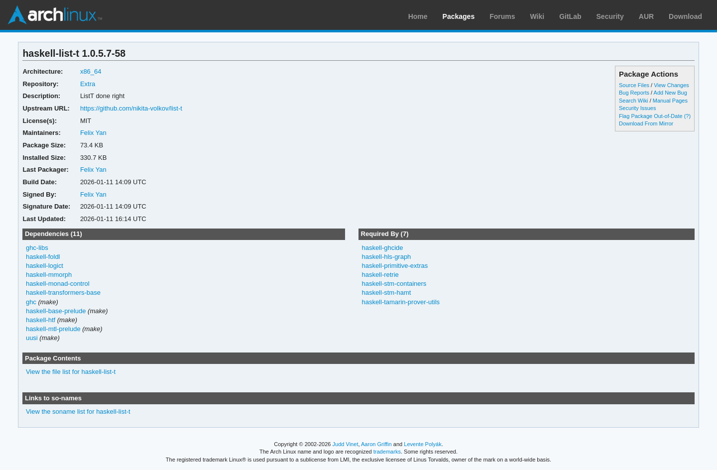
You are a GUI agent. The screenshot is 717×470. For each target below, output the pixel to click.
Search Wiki (633, 101)
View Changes (671, 85)
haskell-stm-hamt (386, 292)
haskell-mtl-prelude (53, 329)
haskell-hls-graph (386, 256)
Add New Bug (670, 93)
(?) (687, 116)
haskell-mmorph (49, 274)
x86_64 (91, 71)
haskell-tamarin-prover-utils (400, 302)
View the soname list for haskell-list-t (78, 411)
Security (610, 16)
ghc (31, 302)
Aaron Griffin (376, 444)
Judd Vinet (345, 444)
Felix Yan (93, 132)
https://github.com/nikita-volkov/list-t (131, 108)
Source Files (634, 85)
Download (685, 16)
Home (418, 16)
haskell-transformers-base (63, 292)
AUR (646, 16)
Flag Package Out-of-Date (651, 116)
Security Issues (637, 108)
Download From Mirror (646, 123)
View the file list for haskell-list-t (71, 371)
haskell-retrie (379, 274)
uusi (32, 338)
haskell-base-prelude (56, 311)
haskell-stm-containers (393, 283)
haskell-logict (44, 265)
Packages (459, 16)
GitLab (570, 16)
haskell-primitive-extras (394, 265)
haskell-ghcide (382, 247)
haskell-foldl (43, 256)
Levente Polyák (422, 444)
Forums (502, 16)
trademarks (387, 452)
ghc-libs (37, 247)
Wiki (537, 16)
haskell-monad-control (58, 283)
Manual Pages (670, 101)
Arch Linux (54, 15)
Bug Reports (634, 93)
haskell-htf (40, 320)
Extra (87, 84)
